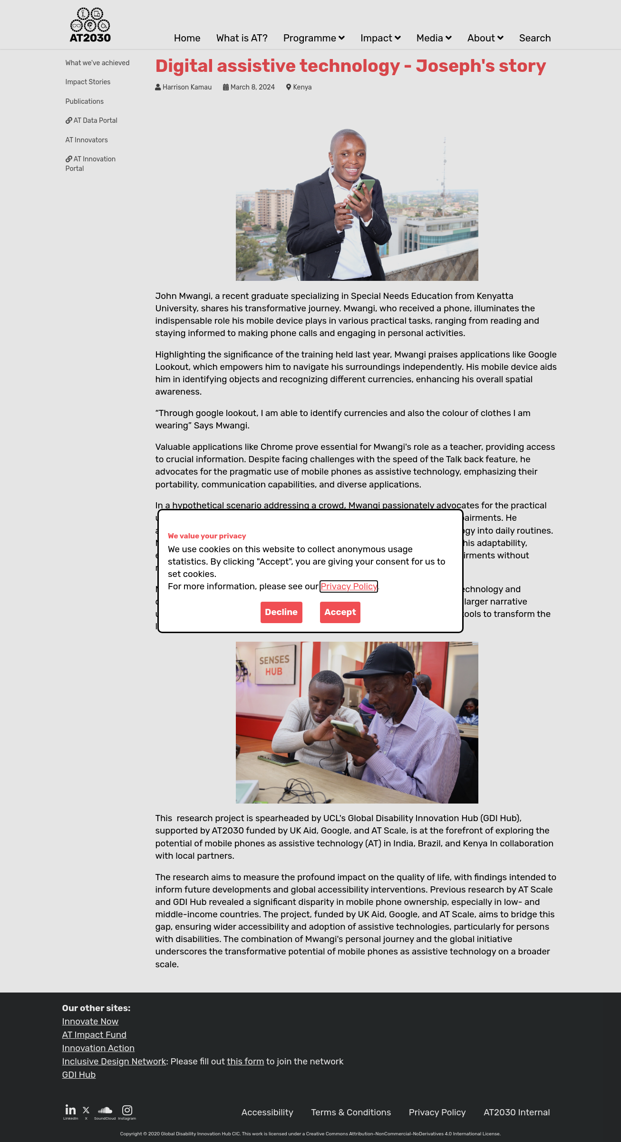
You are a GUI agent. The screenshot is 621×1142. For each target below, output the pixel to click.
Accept (340, 612)
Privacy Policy (348, 586)
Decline (281, 612)
